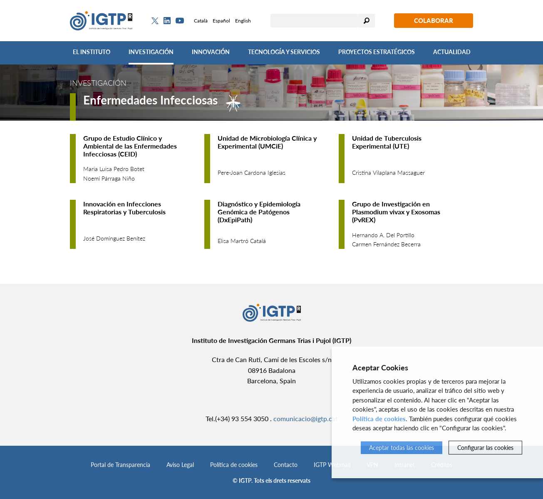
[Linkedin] (167, 21)
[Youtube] (180, 20)
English (243, 20)
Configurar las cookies (485, 447)
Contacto (286, 464)
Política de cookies (234, 464)
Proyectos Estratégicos (376, 51)
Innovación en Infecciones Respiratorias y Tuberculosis (124, 208)
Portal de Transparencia (120, 464)
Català (201, 20)
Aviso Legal (180, 464)
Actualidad (452, 51)
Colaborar (433, 20)
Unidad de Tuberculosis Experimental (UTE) (387, 142)
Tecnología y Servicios (284, 51)
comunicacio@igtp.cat (305, 418)
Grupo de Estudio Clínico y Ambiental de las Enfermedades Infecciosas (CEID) (130, 146)
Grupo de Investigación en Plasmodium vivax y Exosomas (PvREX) (396, 211)
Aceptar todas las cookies (401, 447)
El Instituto (91, 51)
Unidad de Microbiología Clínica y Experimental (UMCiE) (267, 142)
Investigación (151, 51)
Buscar (366, 20)
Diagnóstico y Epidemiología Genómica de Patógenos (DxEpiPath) (259, 211)
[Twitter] (155, 21)
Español (221, 20)
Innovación (211, 51)
